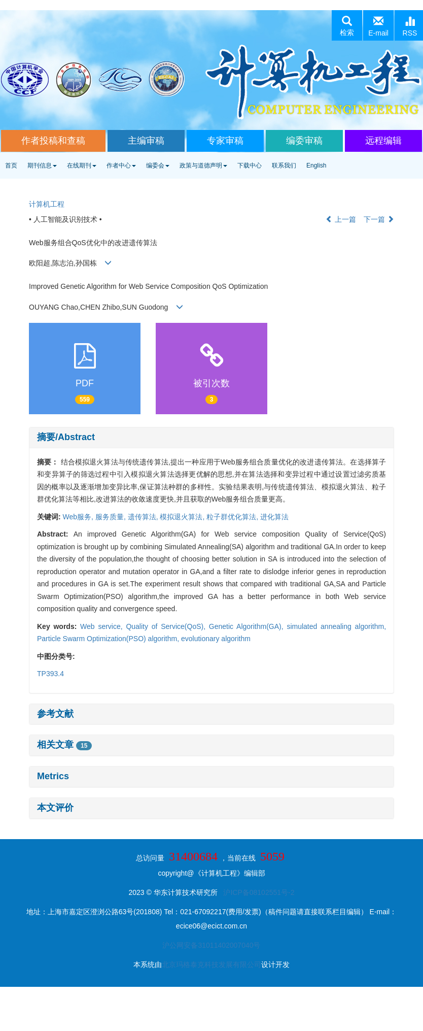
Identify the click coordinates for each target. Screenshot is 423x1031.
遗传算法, (144, 517)
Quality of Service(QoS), (167, 626)
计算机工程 (46, 204)
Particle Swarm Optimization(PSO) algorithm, (109, 639)
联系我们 (284, 165)
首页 (11, 165)
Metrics (53, 776)
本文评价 (55, 808)
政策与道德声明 (203, 165)
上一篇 (341, 219)
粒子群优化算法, (233, 517)
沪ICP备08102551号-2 (258, 892)
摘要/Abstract (66, 437)
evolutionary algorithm (216, 639)
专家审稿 (225, 141)
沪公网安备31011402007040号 (211, 945)
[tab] (211, 437)
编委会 (157, 165)
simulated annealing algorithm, (336, 626)
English (316, 165)
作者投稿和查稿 (53, 141)
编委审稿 (304, 141)
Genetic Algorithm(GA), (248, 626)
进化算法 (274, 517)
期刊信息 (42, 165)
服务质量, (111, 517)
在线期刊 (81, 165)
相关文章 (64, 745)
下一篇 (379, 219)
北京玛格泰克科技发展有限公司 (211, 964)
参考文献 (55, 714)
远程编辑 (383, 141)
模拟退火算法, (183, 517)
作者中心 (121, 165)
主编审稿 (146, 141)
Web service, (103, 626)
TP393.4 (50, 674)
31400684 (193, 856)
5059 (272, 856)
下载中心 (249, 165)
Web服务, (79, 517)
